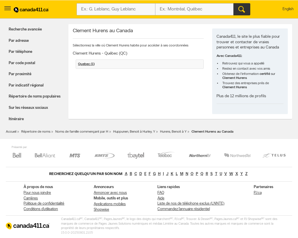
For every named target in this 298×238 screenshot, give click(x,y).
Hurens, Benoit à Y (173, 132)
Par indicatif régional (26, 85)
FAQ (160, 193)
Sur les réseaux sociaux (28, 108)
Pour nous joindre (37, 193)
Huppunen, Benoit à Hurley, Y (134, 132)
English (288, 9)
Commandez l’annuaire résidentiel (183, 209)
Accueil (11, 132)
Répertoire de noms (35, 132)
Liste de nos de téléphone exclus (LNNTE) (190, 203)
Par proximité (20, 74)
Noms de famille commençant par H (81, 132)
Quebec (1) (86, 64)
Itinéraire (16, 119)
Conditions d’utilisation (41, 209)
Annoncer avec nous (110, 193)
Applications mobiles (110, 204)
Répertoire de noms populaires (35, 96)
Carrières (31, 198)
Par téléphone (20, 52)
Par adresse (19, 41)
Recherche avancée (25, 29)
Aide (160, 198)
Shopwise (101, 210)
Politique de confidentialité (44, 203)
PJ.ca (258, 193)
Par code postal (22, 63)
